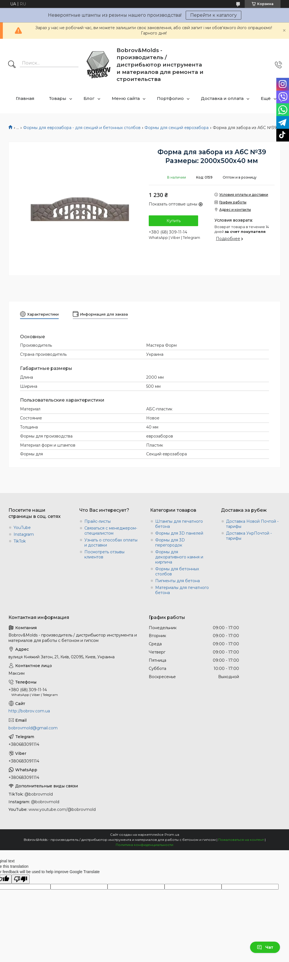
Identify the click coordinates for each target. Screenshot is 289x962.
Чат (265, 947)
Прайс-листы (97, 521)
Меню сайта (126, 98)
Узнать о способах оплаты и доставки (110, 542)
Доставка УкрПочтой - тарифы (249, 536)
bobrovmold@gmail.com (33, 727)
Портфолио (170, 98)
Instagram (24, 534)
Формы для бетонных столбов (177, 571)
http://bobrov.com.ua (29, 711)
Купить (174, 220)
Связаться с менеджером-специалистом (110, 531)
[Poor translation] (21, 879)
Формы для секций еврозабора (176, 127)
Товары (57, 98)
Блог (89, 98)
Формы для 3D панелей (179, 533)
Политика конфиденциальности (144, 845)
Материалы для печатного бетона (182, 590)
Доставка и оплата (222, 98)
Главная (25, 98)
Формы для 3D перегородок (170, 542)
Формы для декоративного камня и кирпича (179, 557)
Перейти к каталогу (213, 15)
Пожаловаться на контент (241, 839)
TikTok (20, 541)
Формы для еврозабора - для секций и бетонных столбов (82, 127)
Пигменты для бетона (177, 580)
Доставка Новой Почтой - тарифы (252, 524)
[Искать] (12, 64)
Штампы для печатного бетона (179, 524)
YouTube (22, 527)
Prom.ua (172, 834)
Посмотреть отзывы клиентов (104, 554)
